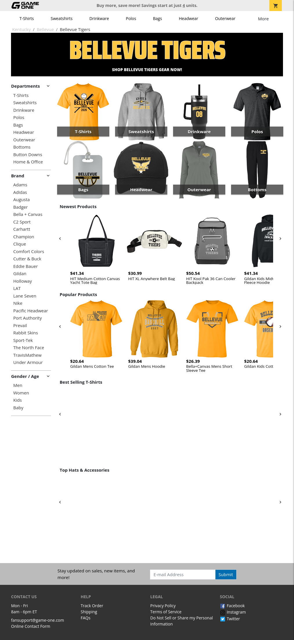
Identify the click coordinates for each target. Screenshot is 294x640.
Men (17, 385)
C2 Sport (22, 221)
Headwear (188, 18)
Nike (17, 303)
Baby (18, 407)
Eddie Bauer (25, 266)
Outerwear (225, 18)
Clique (19, 243)
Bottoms (21, 147)
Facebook (232, 605)
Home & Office (28, 161)
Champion (23, 236)
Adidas (20, 192)
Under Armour (28, 362)
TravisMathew (27, 355)
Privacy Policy (162, 605)
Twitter (230, 618)
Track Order (92, 605)
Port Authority (27, 318)
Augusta (21, 199)
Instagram (233, 612)
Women (21, 392)
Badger (20, 207)
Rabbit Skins (25, 332)
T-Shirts (26, 18)
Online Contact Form (30, 626)
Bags (157, 18)
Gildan (19, 273)
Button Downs (27, 154)
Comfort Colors (28, 251)
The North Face (28, 347)
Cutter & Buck (27, 258)
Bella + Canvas (27, 214)
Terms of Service (166, 611)
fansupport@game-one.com (37, 620)
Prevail (20, 325)
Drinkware (99, 18)
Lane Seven (24, 295)
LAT (17, 288)
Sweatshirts (61, 18)
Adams (20, 184)
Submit (226, 574)
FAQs (85, 618)
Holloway (22, 281)
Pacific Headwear (30, 310)
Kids (17, 400)
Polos (131, 18)
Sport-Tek (23, 340)
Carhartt (21, 229)
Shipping (89, 611)
